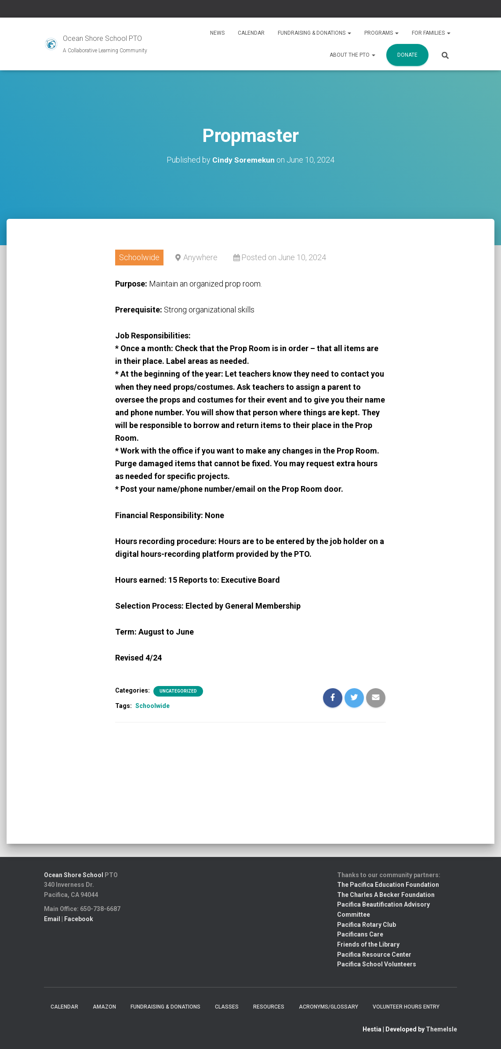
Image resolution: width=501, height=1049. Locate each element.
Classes (227, 1007)
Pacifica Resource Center (374, 954)
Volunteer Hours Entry (406, 1007)
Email (52, 918)
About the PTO (352, 55)
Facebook (78, 918)
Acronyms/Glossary (328, 1007)
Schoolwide (152, 705)
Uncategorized (178, 691)
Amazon (104, 1007)
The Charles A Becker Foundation (386, 894)
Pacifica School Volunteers (376, 964)
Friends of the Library (368, 944)
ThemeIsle (441, 1029)
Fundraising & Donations (314, 33)
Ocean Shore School (73, 874)
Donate (407, 55)
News (217, 33)
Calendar (251, 33)
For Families (431, 33)
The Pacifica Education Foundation (388, 884)
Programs (381, 33)
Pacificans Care (360, 934)
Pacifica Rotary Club (366, 924)
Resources (268, 1007)
